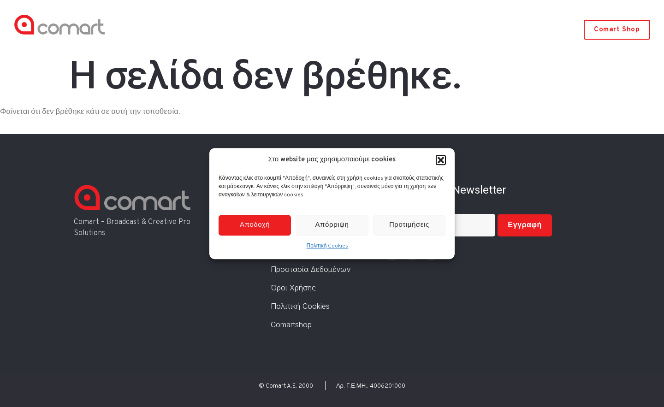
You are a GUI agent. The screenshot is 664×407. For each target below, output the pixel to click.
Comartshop (291, 324)
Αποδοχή (255, 225)
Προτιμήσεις (409, 225)
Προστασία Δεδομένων (310, 269)
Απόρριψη (332, 225)
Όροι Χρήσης (293, 287)
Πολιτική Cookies (328, 246)
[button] (440, 160)
